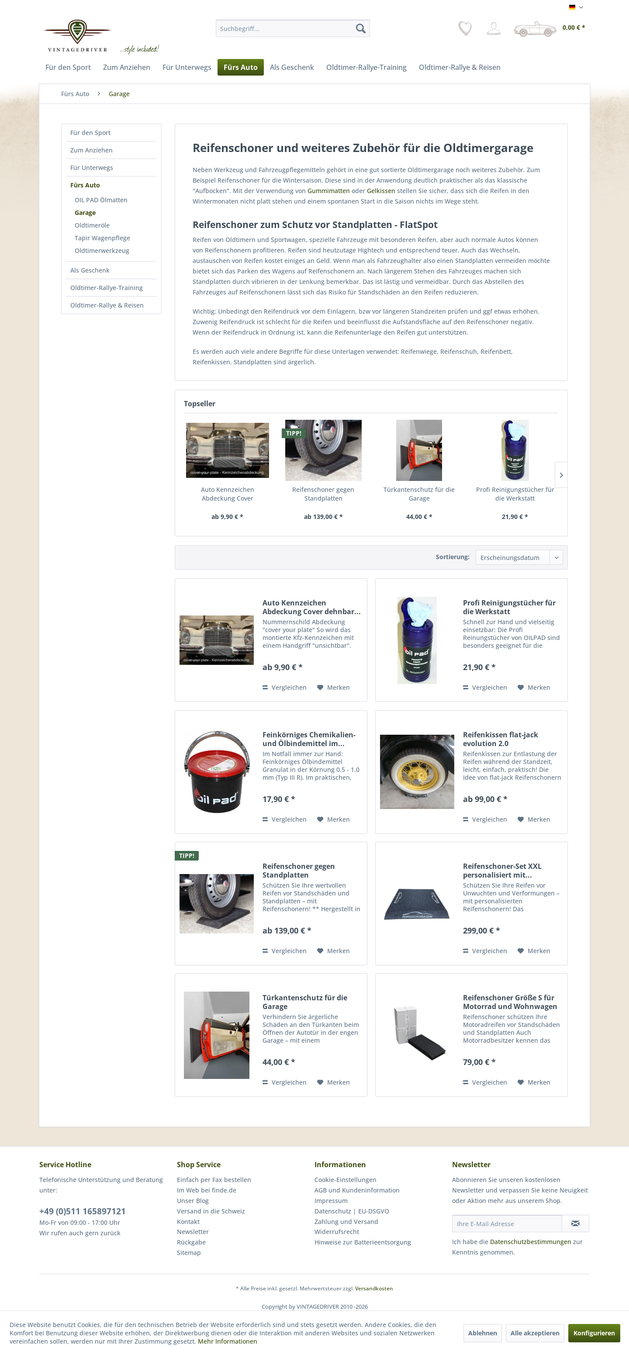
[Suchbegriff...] (293, 28)
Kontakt (188, 1221)
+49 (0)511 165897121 (82, 1211)
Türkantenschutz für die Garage (419, 493)
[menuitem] (293, 28)
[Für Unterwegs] (187, 67)
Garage (85, 212)
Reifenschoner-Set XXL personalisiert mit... (502, 870)
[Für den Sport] (68, 67)
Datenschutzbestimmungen (530, 1241)
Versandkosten (374, 1288)
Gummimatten (329, 191)
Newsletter (193, 1231)
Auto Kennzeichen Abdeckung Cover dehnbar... (227, 494)
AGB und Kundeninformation (357, 1190)
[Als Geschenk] (292, 67)
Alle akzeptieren (535, 1333)
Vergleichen (285, 687)
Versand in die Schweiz (211, 1211)
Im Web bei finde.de (206, 1190)
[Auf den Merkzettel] (333, 687)
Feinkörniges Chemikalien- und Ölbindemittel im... (309, 739)
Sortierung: (453, 557)
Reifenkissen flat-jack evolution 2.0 (500, 739)
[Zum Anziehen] (126, 67)
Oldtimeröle (92, 225)
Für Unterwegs (91, 167)
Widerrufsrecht (336, 1231)
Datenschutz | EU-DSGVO (351, 1211)
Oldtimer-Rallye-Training (106, 287)
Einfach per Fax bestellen (214, 1179)
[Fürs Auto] (241, 67)
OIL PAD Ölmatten (101, 200)
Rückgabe (191, 1242)
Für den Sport (90, 132)
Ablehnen (482, 1333)
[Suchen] (361, 28)
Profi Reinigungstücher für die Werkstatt (515, 493)
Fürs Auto (85, 185)
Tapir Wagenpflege (102, 238)
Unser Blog (193, 1200)
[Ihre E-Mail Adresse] (507, 1223)
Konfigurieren (594, 1333)
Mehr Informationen (227, 1341)
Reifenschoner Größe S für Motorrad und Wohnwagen (510, 1002)
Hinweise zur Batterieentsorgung (362, 1242)
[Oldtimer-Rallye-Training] (366, 67)
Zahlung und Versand (346, 1221)
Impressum (331, 1200)
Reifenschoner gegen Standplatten (323, 493)
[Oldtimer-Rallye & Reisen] (460, 67)
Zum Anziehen (91, 150)
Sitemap (189, 1252)
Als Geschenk (90, 270)
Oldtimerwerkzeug (102, 250)
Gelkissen (381, 191)
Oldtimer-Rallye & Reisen (107, 305)
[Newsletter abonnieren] (575, 1223)
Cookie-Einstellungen (345, 1179)
